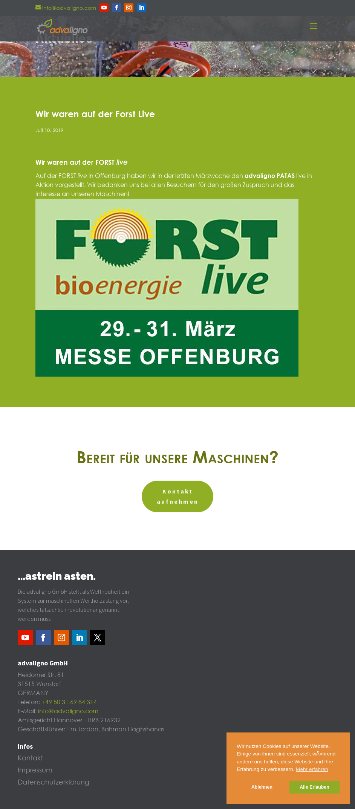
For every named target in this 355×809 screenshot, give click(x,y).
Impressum (35, 770)
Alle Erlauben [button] (314, 787)
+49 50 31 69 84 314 (69, 702)
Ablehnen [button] (261, 787)
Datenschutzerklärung (53, 782)
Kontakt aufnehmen (178, 496)
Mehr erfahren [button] (312, 769)
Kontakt (30, 758)
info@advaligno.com (68, 711)
